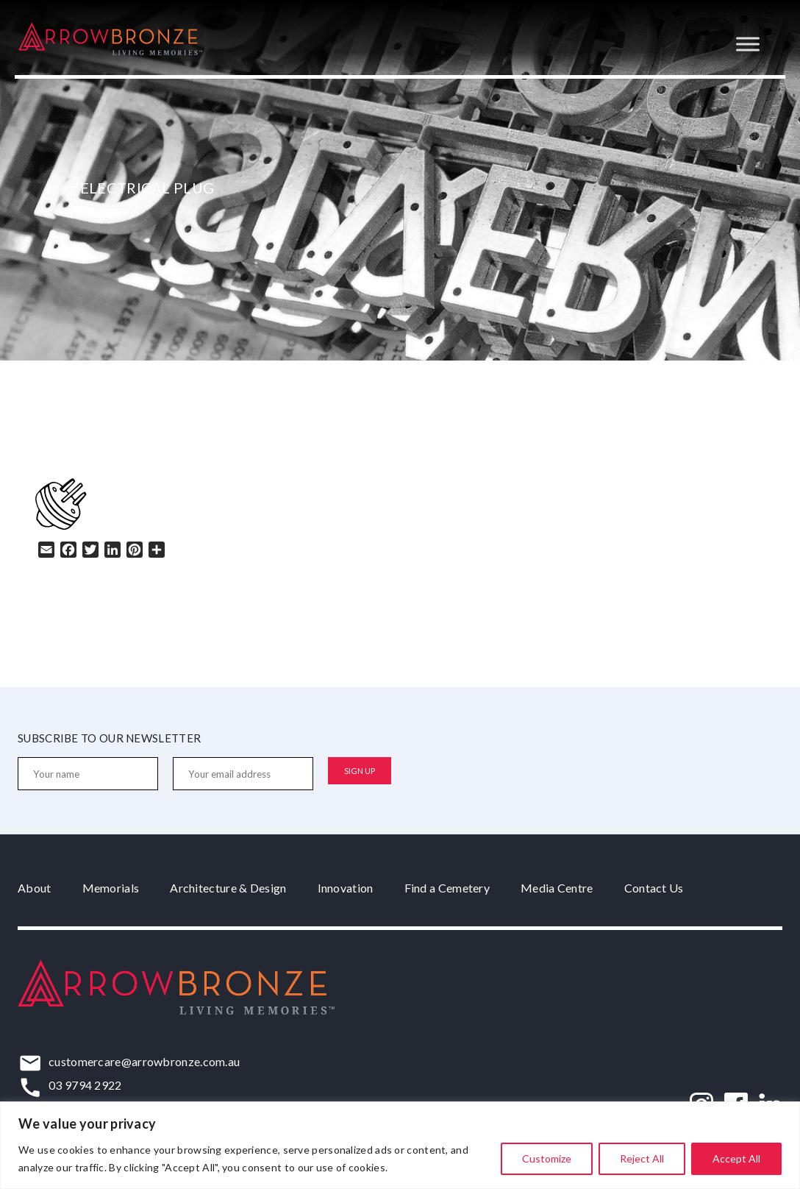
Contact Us (654, 888)
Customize (546, 1158)
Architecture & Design (228, 888)
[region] (400, 1145)
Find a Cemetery (447, 888)
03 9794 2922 (85, 1085)
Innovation (346, 888)
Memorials (111, 888)
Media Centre (557, 888)
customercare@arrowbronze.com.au (144, 1061)
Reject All (642, 1158)
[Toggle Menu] (748, 44)
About (34, 888)
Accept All (736, 1158)
